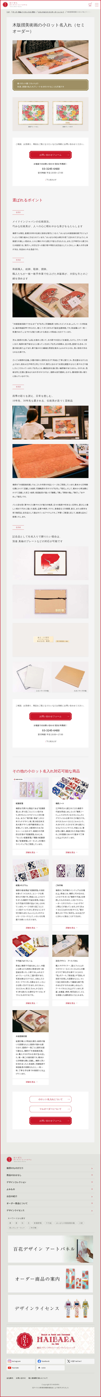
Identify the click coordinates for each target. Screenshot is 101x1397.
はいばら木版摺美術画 (65, 1223)
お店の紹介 (12, 1196)
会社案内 (10, 1378)
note (42, 1367)
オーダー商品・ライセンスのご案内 (23, 12)
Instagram (14, 1361)
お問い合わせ (21, 1378)
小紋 (81, 1223)
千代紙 (49, 1223)
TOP (8, 12)
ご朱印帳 (33, 1227)
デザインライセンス (15, 1210)
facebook (44, 1361)
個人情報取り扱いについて (38, 1378)
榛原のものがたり (15, 1168)
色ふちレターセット (17, 1227)
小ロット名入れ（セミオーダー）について (51, 12)
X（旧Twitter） (74, 1361)
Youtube (13, 1368)
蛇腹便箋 (38, 1223)
